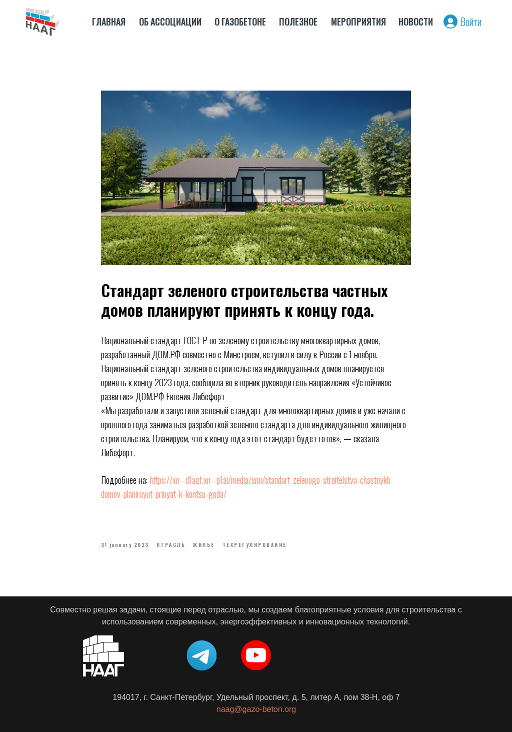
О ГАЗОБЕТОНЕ (240, 21)
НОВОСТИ (415, 21)
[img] (42, 21)
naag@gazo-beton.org (256, 709)
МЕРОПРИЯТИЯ (358, 21)
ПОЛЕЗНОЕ (298, 21)
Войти (471, 21)
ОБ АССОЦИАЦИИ (170, 21)
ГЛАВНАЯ (109, 21)
